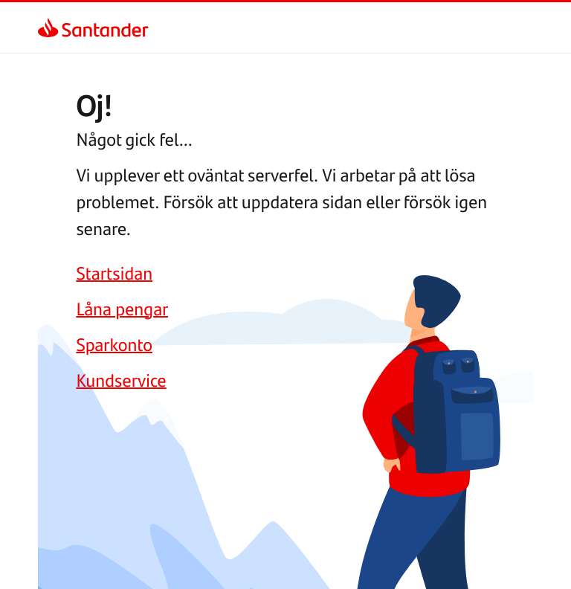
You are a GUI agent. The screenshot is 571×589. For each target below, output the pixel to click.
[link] (51, 27)
